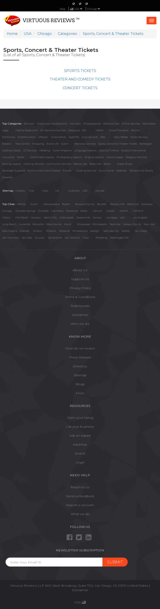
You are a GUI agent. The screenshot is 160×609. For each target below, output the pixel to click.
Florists (67, 170)
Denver (97, 210)
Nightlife (74, 137)
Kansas (97, 217)
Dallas (83, 210)
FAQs (80, 393)
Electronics (8, 137)
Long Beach (9, 224)
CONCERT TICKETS (80, 88)
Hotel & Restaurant (26, 130)
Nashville (115, 224)
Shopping (38, 143)
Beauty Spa (80, 163)
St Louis (39, 237)
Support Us (80, 279)
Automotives (58, 137)
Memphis (38, 224)
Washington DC (119, 237)
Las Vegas (111, 217)
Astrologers (145, 143)
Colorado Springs (25, 210)
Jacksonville (83, 217)
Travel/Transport (118, 130)
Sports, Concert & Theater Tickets (117, 143)
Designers (74, 130)
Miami (67, 224)
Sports (20, 157)
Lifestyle (43, 137)
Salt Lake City (111, 231)
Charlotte (43, 210)
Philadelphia (80, 231)
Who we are (80, 324)
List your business (80, 427)
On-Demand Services (53, 130)
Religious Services (136, 157)
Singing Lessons (94, 157)
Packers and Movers (141, 170)
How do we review (80, 348)
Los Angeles (140, 217)
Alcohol (135, 130)
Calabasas (147, 204)
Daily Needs (121, 137)
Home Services (139, 137)
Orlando (24, 231)
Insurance (8, 157)
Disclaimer (80, 315)
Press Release (80, 357)
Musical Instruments (133, 150)
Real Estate (149, 123)
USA (31, 190)
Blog (62, 9)
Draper (110, 210)
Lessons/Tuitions (109, 150)
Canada (99, 190)
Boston (66, 204)
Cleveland (72, 210)
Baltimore (133, 204)
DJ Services (30, 150)
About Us (80, 270)
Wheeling (101, 237)
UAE (85, 190)
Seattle (125, 231)
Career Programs (62, 150)
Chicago (93, 9)
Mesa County (54, 224)
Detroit (124, 210)
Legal (5, 130)
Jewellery (7, 177)
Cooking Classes (11, 150)
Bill (84, 130)
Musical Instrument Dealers (44, 170)
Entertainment (26, 137)
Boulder (101, 204)
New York (149, 224)
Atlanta (21, 204)
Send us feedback (80, 496)
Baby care (95, 163)
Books (107, 163)
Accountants (106, 170)
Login (80, 462)
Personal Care (111, 123)
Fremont (138, 210)
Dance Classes (114, 157)
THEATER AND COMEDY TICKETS (80, 79)
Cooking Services (86, 170)
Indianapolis (66, 217)
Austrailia (74, 190)
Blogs (80, 384)
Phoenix (51, 231)
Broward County (85, 204)
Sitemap (80, 375)
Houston (36, 217)
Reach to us (80, 487)
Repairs (6, 143)
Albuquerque (51, 204)
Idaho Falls (50, 217)
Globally (20, 190)
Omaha (37, 231)
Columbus (57, 210)
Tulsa (85, 237)
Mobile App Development (52, 123)
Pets (102, 137)
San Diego (141, 231)
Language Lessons (85, 150)
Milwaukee (83, 224)
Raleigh (94, 231)
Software (29, 123)
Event (64, 143)
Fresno (6, 217)
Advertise (80, 444)
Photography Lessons (69, 157)
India (45, 190)
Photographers (92, 123)
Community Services (58, 163)
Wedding (44, 150)
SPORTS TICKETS (80, 71)
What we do (80, 514)
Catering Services (34, 163)
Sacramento (55, 237)
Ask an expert (80, 435)
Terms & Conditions (80, 297)
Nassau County (132, 224)
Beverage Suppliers (13, 170)
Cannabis (75, 123)
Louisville (24, 224)
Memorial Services (85, 143)
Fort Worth (21, 217)
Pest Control (22, 143)
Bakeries (121, 170)
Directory (80, 366)
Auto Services (90, 137)
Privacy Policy (80, 288)
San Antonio (72, 237)
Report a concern (80, 505)
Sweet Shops (124, 163)
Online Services (131, 123)
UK (57, 190)
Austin (34, 204)
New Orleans (9, 231)
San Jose (27, 237)
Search (80, 453)
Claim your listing (80, 418)
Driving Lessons (11, 163)
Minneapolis (100, 224)
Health (100, 130)
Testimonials (80, 306)
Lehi (122, 217)
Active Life (52, 143)
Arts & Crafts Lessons (42, 157)
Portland (64, 231)
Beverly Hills (117, 204)
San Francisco (10, 237)
